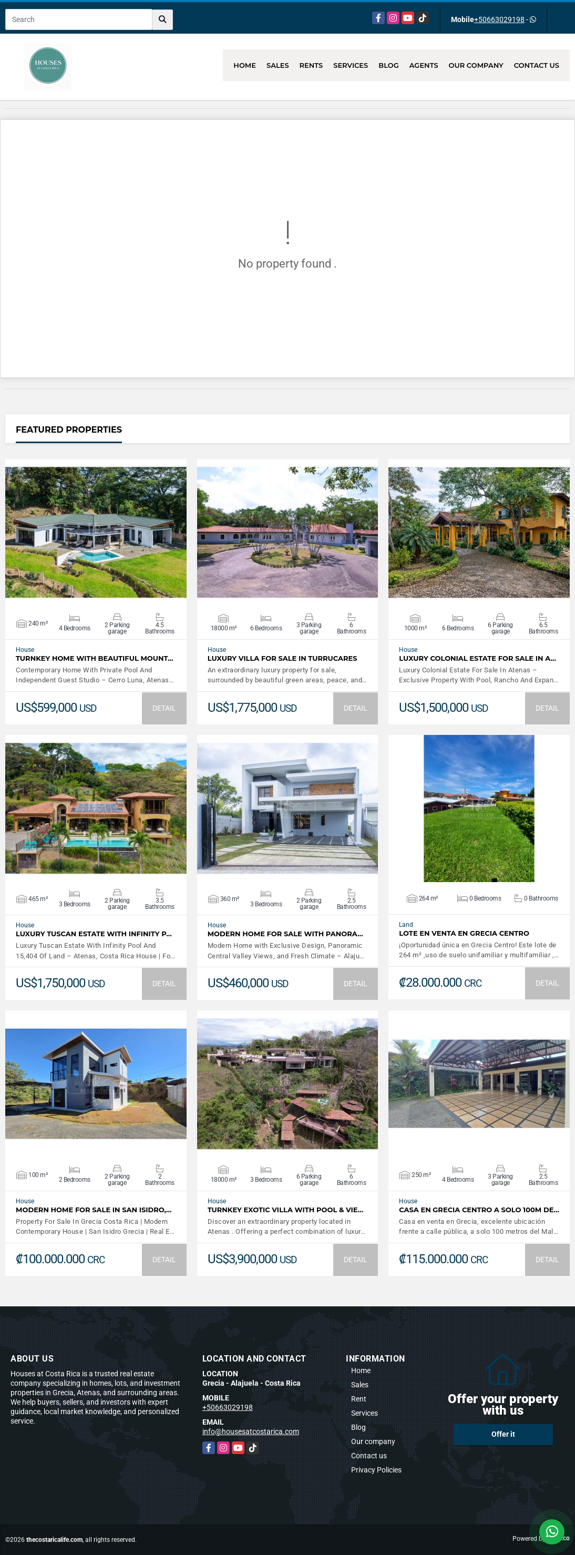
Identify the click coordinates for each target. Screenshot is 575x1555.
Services (350, 65)
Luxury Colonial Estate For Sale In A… (477, 658)
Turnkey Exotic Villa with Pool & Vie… (285, 1210)
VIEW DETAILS (96, 532)
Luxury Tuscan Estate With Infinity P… (94, 934)
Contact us (536, 65)
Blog (388, 65)
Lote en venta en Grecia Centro (464, 933)
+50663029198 (499, 19)
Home (244, 65)
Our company (476, 65)
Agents (423, 65)
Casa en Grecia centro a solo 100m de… (479, 1210)
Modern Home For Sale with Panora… (285, 934)
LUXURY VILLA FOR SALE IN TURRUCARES (282, 658)
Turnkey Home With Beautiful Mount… (94, 658)
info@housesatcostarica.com (250, 1431)
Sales (277, 65)
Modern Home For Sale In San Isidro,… (93, 1210)
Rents (311, 65)
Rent (358, 1399)
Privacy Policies (376, 1470)
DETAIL (164, 708)
